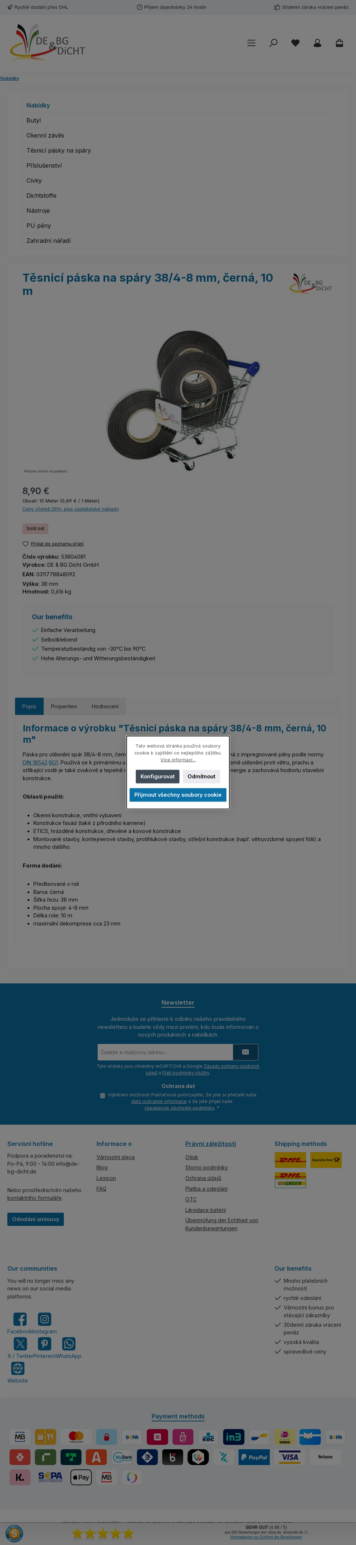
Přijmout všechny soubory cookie (178, 795)
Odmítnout (201, 776)
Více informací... (178, 760)
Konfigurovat (158, 776)
